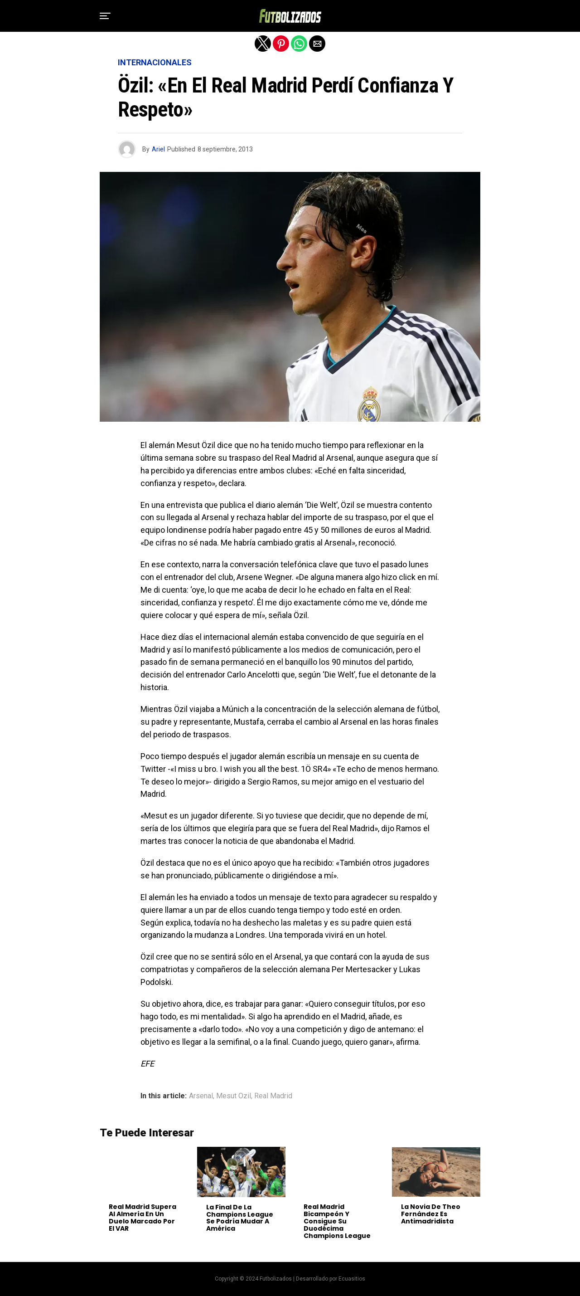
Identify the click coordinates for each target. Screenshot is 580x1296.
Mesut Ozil (233, 1096)
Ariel (158, 149)
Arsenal (201, 1096)
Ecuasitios (351, 1279)
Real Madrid (273, 1096)
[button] (105, 16)
